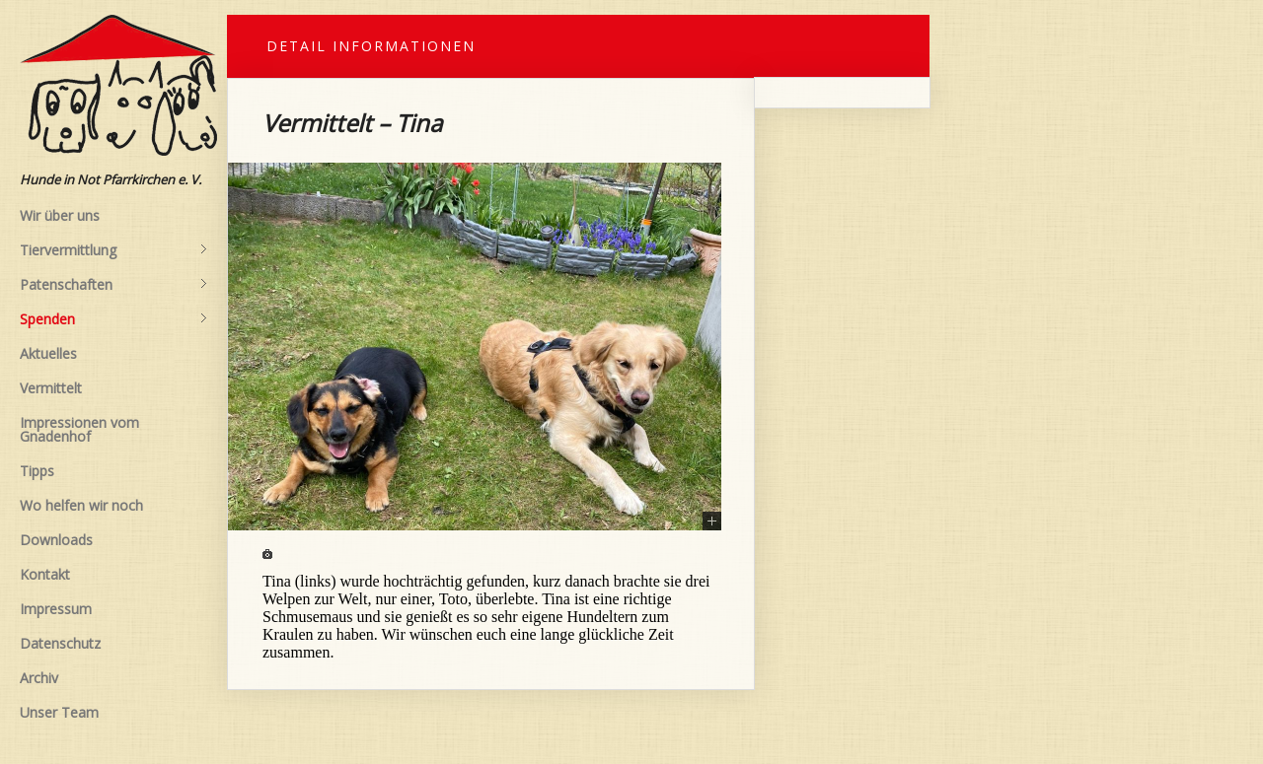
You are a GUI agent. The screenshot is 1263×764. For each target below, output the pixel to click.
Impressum (56, 608)
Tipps (37, 470)
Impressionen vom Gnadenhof (79, 429)
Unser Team (59, 712)
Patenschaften (113, 285)
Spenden (113, 319)
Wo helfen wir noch (81, 505)
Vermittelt (51, 388)
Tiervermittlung (113, 250)
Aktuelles (48, 353)
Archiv (39, 677)
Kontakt (45, 574)
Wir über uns (60, 215)
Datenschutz (60, 643)
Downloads (56, 539)
